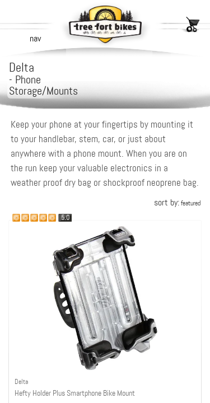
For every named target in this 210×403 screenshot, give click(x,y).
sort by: (177, 202)
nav (35, 38)
